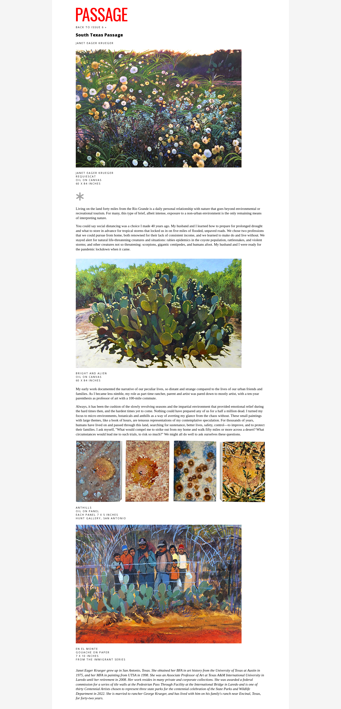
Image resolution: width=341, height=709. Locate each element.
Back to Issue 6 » (91, 27)
